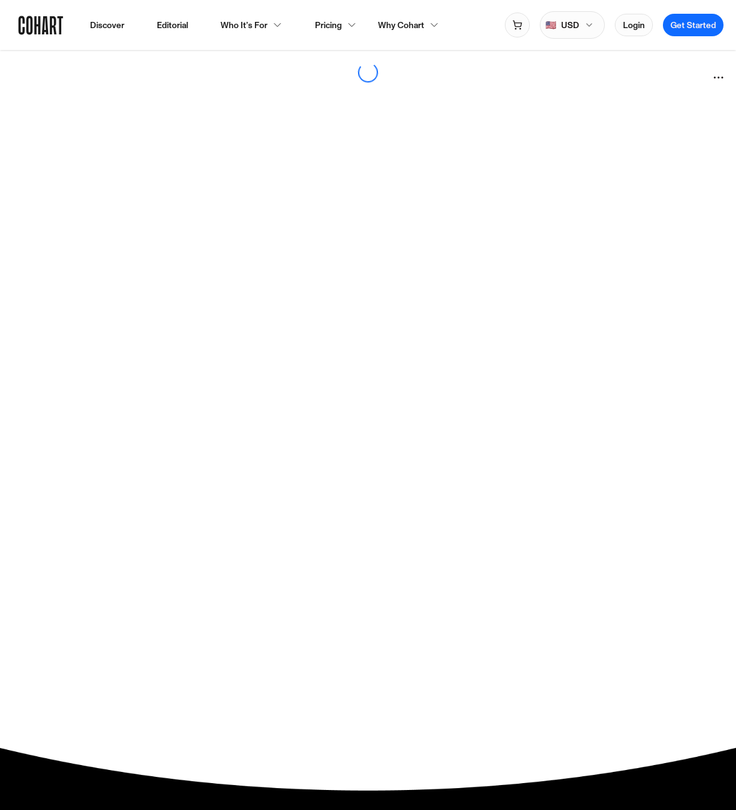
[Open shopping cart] (517, 25)
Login (634, 25)
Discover (107, 25)
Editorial (172, 25)
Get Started (693, 25)
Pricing (328, 25)
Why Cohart (408, 25)
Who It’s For (251, 25)
